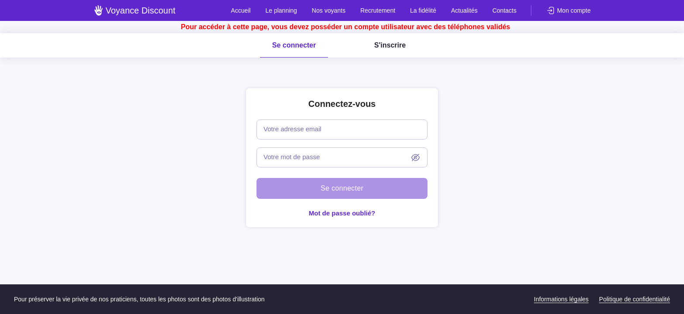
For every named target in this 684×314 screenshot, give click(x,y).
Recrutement (377, 10)
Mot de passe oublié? (342, 213)
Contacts (504, 10)
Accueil (240, 10)
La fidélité (423, 10)
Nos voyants (328, 10)
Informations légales (561, 299)
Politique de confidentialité (634, 299)
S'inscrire (390, 45)
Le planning (281, 10)
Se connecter (294, 45)
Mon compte (574, 10)
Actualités (464, 10)
